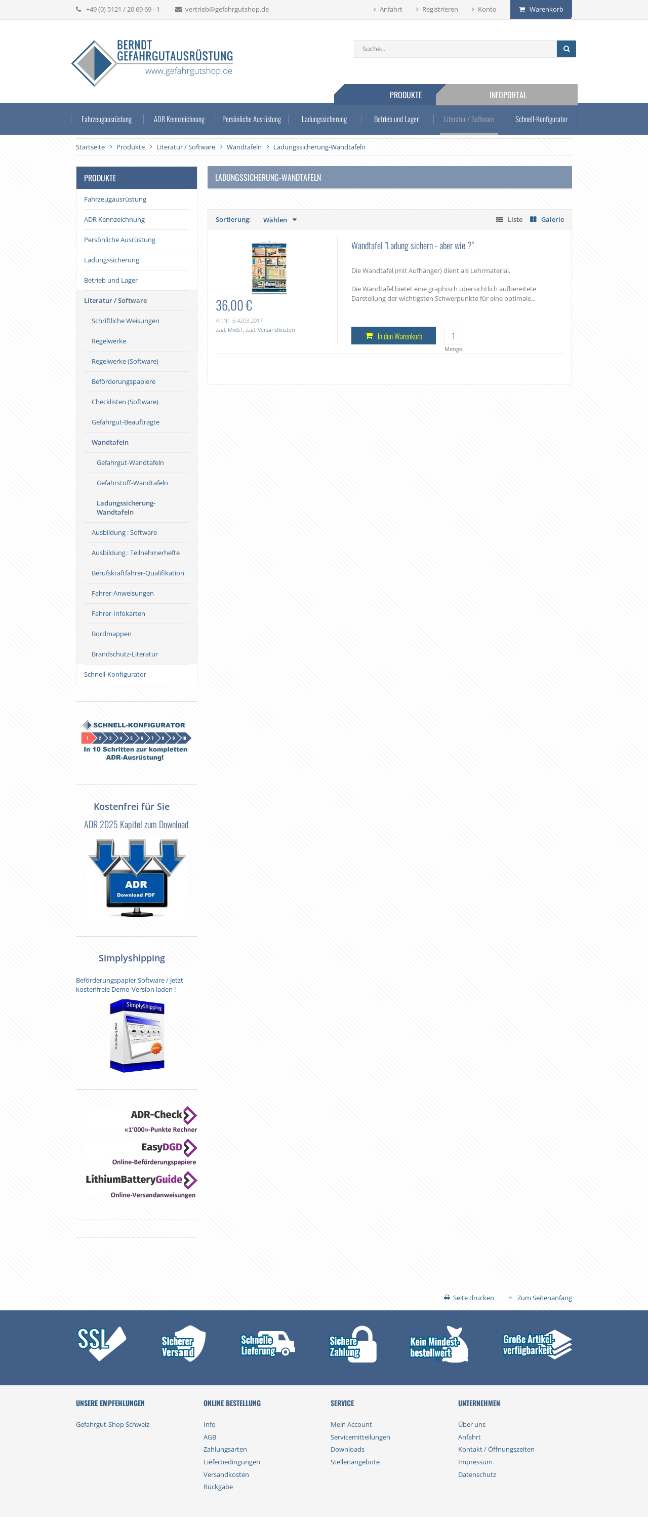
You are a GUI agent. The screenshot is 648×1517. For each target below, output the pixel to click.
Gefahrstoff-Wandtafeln (132, 482)
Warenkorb (546, 9)
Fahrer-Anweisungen (123, 593)
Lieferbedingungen (232, 1461)
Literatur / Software (466, 120)
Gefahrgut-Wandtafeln (130, 462)
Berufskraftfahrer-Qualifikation (138, 572)
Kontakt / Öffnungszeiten (496, 1449)
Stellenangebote (355, 1461)
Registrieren (440, 9)
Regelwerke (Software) (125, 361)
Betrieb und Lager (395, 120)
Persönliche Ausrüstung (253, 120)
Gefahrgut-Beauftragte (125, 421)
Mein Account (351, 1424)
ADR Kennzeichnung (182, 120)
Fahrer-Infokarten (118, 613)
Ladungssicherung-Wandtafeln (126, 507)
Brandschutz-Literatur (125, 653)
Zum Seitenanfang (544, 1297)
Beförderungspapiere (123, 381)
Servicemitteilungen (360, 1437)
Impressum (475, 1461)
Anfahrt (391, 9)
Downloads (347, 1449)
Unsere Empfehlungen (110, 1403)
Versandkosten (276, 329)
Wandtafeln (110, 442)
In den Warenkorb (400, 335)
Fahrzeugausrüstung (111, 120)
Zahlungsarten (225, 1449)
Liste (515, 219)
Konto (487, 9)
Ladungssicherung (324, 120)
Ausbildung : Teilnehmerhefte (136, 552)
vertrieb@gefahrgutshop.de (227, 9)
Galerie (552, 219)
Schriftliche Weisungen (125, 320)
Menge (453, 349)
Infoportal (516, 95)
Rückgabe (218, 1486)
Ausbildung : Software (124, 532)
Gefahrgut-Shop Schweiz (112, 1424)
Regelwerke (109, 340)
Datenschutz (477, 1474)
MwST (235, 329)
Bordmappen (112, 633)
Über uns (471, 1424)
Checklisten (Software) (125, 401)
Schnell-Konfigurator (536, 120)
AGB (210, 1437)
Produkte (414, 95)
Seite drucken (473, 1297)
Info (210, 1424)
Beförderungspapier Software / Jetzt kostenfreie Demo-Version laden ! (129, 985)
